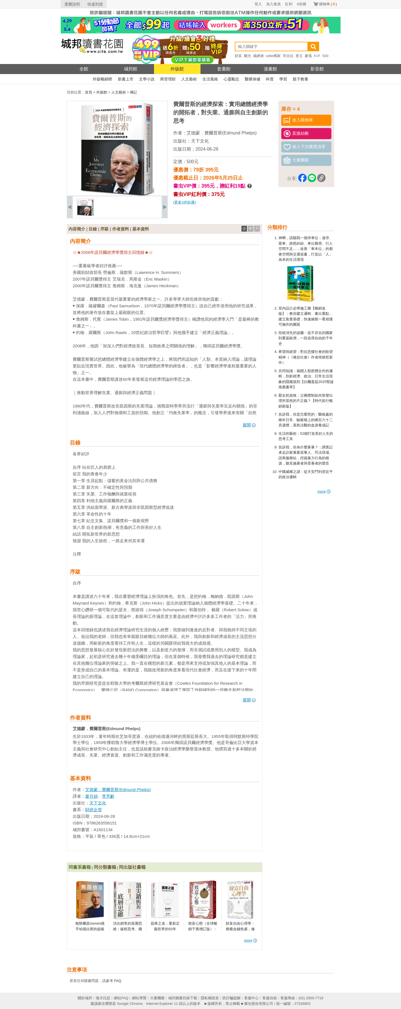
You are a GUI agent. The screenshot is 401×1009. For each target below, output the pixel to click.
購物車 (328, 4)
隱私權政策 (210, 998)
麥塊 (308, 56)
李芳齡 (108, 796)
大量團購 (157, 998)
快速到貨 (95, 4)
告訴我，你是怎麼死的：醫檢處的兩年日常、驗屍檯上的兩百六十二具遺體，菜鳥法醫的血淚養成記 (305, 419)
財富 (238, 56)
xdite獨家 (273, 56)
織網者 (258, 56)
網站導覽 (139, 998)
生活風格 (210, 79)
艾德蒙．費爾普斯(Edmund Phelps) (222, 133)
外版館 (177, 69)
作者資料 (120, 229)
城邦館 (130, 69)
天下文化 (200, 141)
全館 (83, 69)
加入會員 (273, 4)
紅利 (288, 4)
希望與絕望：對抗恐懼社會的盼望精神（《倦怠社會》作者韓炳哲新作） (305, 357)
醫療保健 (252, 79)
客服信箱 (269, 998)
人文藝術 (189, 79)
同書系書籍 (80, 867)
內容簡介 (77, 229)
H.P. (317, 56)
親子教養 (300, 79)
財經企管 (93, 809)
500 (325, 56)
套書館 (224, 69)
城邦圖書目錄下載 (182, 998)
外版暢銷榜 (102, 79)
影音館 (317, 69)
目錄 (93, 229)
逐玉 (299, 56)
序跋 (104, 229)
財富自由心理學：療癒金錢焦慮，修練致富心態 (240, 928)
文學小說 (147, 79)
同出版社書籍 (132, 867)
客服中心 (251, 998)
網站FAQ (121, 998)
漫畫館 (270, 69)
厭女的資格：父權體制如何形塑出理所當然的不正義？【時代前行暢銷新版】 (305, 400)
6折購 (301, 4)
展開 (249, 425)
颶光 (247, 56)
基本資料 (140, 229)
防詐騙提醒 (231, 998)
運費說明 (72, 4)
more (324, 491)
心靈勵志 (231, 79)
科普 (270, 79)
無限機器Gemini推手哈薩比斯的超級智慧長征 (90, 928)
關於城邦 (85, 998)
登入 (258, 4)
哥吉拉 (288, 56)
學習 (283, 79)
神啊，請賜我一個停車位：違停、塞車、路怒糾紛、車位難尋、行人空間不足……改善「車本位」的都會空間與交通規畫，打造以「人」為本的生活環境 (305, 249)
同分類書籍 (105, 867)
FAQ (117, 981)
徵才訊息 (103, 998)
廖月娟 (91, 796)
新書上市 (125, 79)
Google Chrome (130, 1003)
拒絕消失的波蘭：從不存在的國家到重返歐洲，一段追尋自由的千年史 (305, 338)
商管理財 (168, 79)
